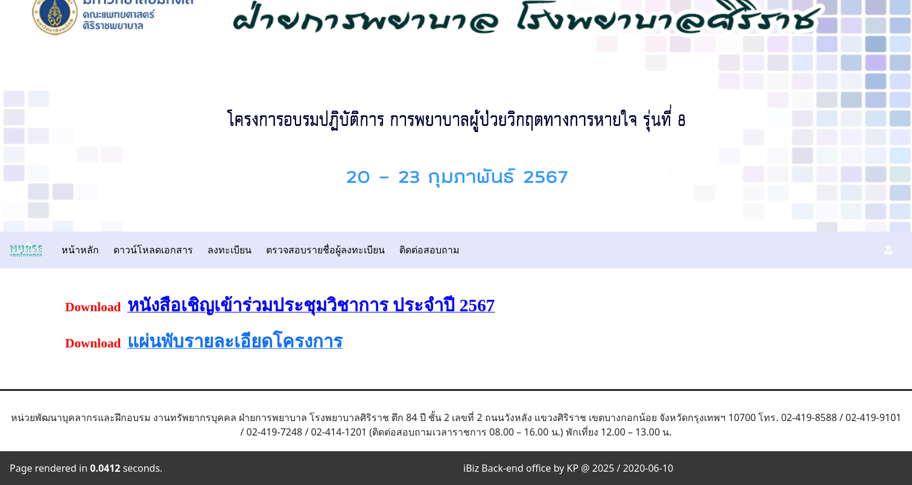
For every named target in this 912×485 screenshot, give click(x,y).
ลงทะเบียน (229, 249)
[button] (888, 250)
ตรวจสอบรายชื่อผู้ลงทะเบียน (325, 249)
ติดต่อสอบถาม (429, 249)
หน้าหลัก (80, 249)
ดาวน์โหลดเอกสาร (153, 249)
